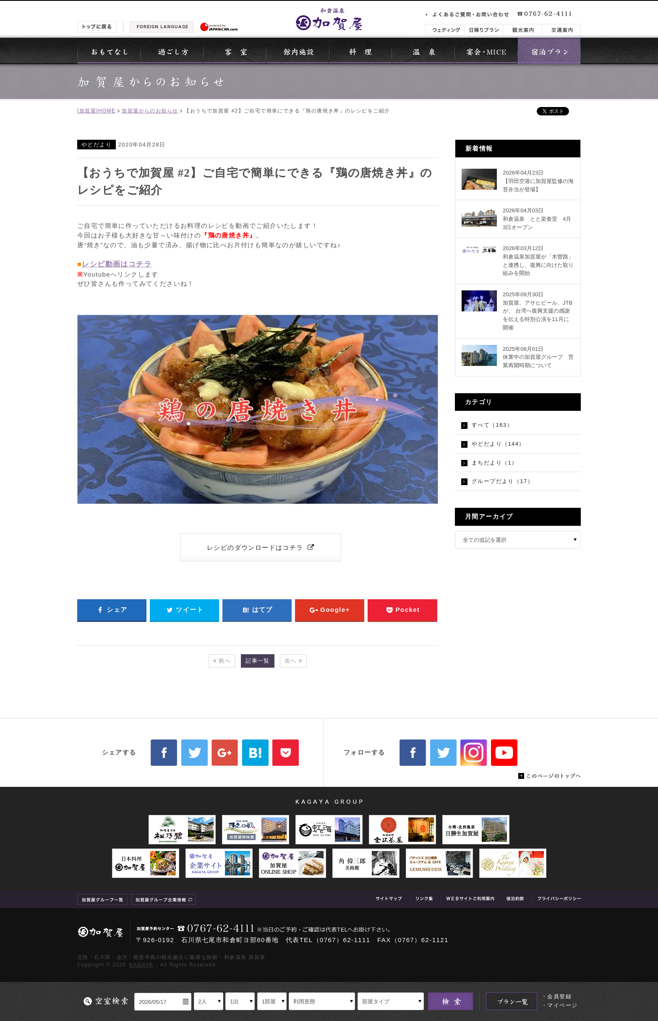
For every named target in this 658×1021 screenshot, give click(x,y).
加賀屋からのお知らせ (150, 111)
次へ (293, 661)
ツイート (184, 610)
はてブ (257, 610)
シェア (111, 610)
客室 (234, 51)
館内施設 (297, 51)
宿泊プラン (549, 51)
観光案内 (522, 30)
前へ (222, 661)
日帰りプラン (484, 30)
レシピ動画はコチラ (116, 264)
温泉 (423, 51)
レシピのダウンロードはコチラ (260, 547)
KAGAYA (141, 965)
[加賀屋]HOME (96, 111)
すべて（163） (492, 425)
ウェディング (445, 30)
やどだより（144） (498, 444)
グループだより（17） (502, 481)
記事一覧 (257, 661)
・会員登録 (556, 996)
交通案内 (561, 30)
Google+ (330, 610)
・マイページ (559, 1005)
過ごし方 (171, 51)
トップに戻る (97, 27)
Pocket (402, 610)
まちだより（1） (495, 463)
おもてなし (108, 51)
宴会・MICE (486, 51)
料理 (360, 51)
